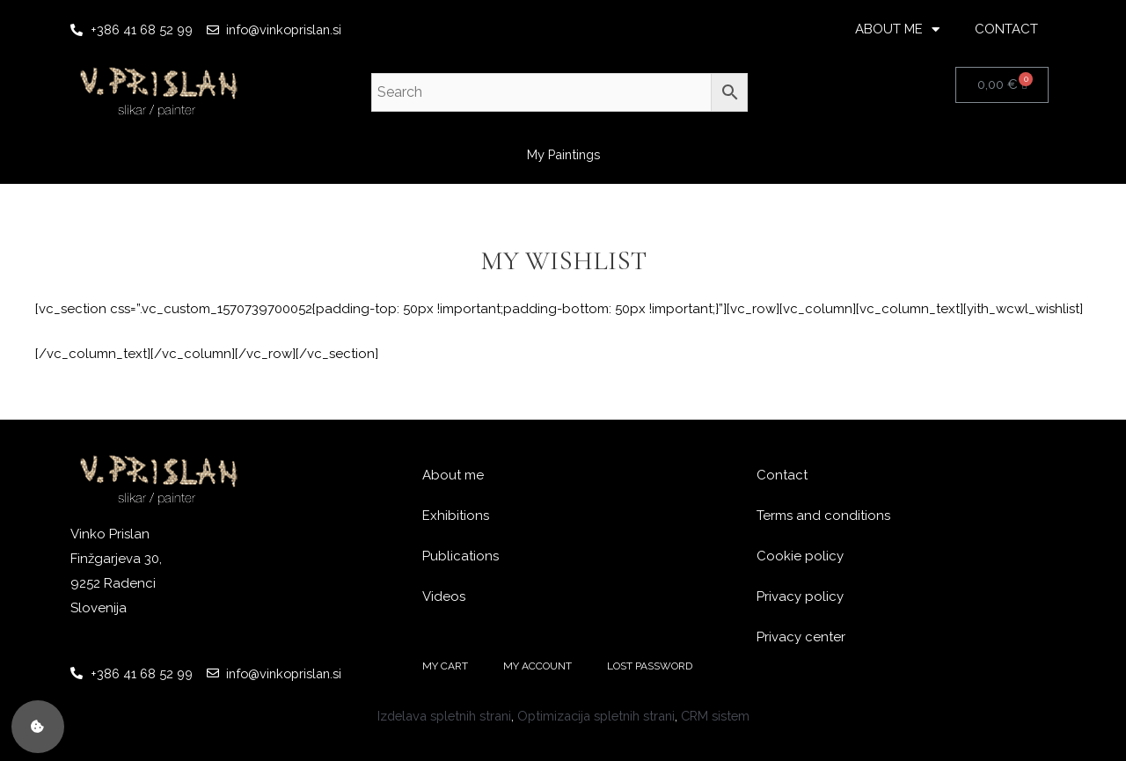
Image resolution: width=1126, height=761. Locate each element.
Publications (460, 556)
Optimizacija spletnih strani (598, 715)
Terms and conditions (823, 515)
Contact (782, 475)
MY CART (445, 666)
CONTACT (1006, 29)
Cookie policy (800, 556)
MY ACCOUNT (537, 666)
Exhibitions (455, 515)
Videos (443, 596)
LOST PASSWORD (649, 666)
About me (453, 475)
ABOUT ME (897, 29)
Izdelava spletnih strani (438, 715)
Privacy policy (800, 596)
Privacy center (801, 637)
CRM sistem (723, 715)
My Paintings (563, 155)
